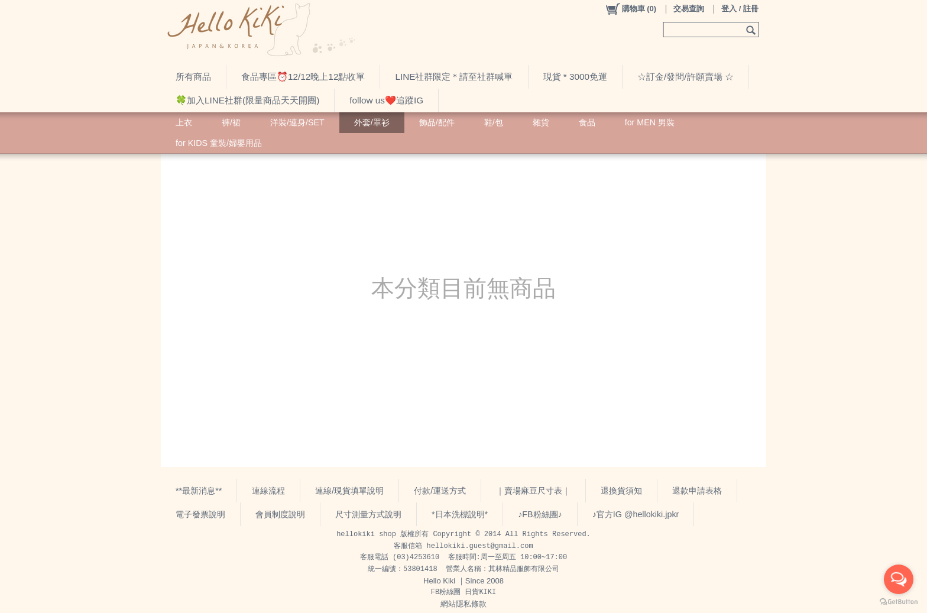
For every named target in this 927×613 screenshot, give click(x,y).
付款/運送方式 (440, 490)
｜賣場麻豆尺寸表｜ (533, 490)
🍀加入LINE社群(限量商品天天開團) (247, 100)
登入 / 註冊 (740, 8)
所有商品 (193, 77)
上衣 (184, 122)
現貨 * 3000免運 (575, 77)
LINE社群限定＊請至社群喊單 (454, 77)
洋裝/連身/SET (297, 122)
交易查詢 (688, 8)
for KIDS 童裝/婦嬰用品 (219, 143)
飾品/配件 (437, 122)
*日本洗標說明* (460, 514)
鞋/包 (493, 122)
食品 (587, 122)
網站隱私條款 (463, 603)
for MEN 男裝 (650, 122)
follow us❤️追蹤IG (386, 100)
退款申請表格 (697, 490)
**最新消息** (199, 490)
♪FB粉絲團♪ (540, 514)
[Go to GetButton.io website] (899, 601)
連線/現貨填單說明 (349, 490)
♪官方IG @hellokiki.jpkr (635, 514)
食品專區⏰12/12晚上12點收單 (303, 77)
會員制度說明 (280, 514)
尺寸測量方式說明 (368, 514)
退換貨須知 (621, 490)
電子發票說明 (200, 514)
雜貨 (541, 122)
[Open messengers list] (898, 579)
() (630, 9)
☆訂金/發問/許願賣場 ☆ (685, 77)
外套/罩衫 (372, 122)
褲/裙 (231, 122)
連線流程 (268, 490)
